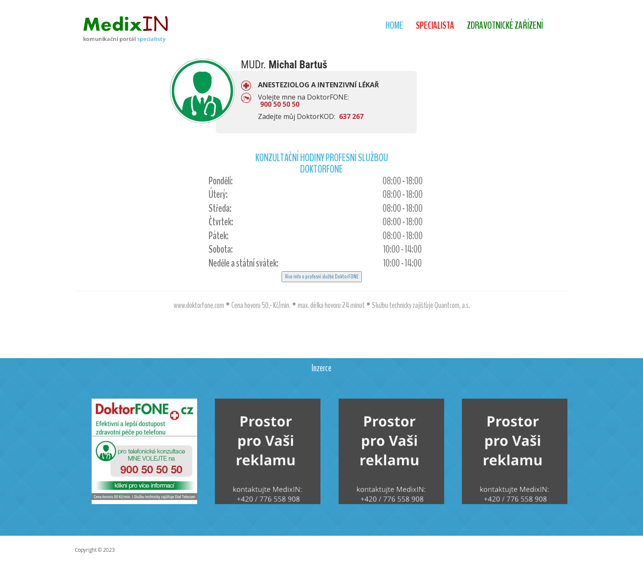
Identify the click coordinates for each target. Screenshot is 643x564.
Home (394, 25)
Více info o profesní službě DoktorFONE (321, 277)
